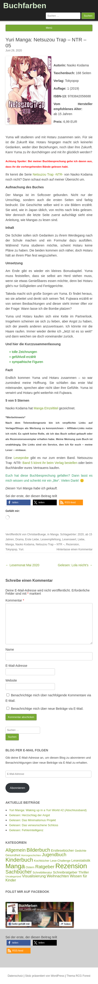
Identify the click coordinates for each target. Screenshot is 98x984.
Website (11, 680)
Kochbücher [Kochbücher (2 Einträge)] (41, 860)
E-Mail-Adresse (16, 665)
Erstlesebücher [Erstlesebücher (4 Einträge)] (62, 850)
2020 (81, 534)
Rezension (72, 544)
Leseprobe (21, 458)
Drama (19, 539)
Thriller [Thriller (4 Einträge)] (83, 872)
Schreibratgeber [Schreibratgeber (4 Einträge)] (65, 872)
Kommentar (14, 600)
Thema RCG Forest (78, 975)
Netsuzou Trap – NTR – (50, 544)
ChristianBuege (36, 534)
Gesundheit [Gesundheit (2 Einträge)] (12, 855)
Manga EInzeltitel (46, 408)
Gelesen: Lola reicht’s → (75, 565)
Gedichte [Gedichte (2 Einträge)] (80, 850)
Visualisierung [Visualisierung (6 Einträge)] (34, 876)
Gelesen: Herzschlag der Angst (29, 815)
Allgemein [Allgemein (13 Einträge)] (15, 850)
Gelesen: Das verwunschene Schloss (33, 825)
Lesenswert (69, 539)
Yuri (21, 549)
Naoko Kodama (24, 544)
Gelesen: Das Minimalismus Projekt (32, 820)
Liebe (81, 539)
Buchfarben (24, 5)
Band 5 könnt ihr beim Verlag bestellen (50, 463)
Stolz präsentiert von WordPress (44, 975)
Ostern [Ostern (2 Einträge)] (30, 867)
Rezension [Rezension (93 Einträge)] (71, 866)
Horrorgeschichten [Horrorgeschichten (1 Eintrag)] (31, 855)
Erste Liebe (32, 539)
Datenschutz (15, 975)
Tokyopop (11, 549)
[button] (19, 502)
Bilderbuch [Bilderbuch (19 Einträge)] (38, 850)
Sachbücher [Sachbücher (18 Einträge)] (18, 872)
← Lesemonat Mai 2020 (22, 565)
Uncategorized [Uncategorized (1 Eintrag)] (13, 876)
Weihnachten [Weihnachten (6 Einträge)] (58, 876)
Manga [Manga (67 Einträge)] (15, 866)
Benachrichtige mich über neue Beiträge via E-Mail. (47, 708)
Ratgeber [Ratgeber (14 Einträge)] (44, 866)
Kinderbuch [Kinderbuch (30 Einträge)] (19, 860)
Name (9, 649)
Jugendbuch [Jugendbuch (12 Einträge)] (54, 854)
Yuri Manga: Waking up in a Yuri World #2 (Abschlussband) (48, 810)
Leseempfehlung (50, 539)
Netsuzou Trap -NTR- (48, 174)
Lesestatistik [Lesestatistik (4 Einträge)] (80, 860)
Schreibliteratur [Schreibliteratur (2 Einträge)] (42, 872)
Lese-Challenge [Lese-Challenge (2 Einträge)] (60, 860)
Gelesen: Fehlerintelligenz (26, 830)
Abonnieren (17, 788)
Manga (54, 534)
